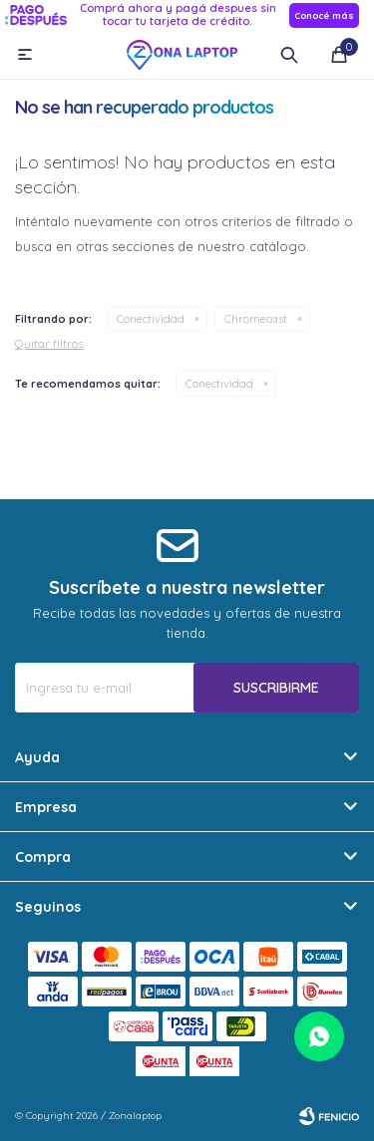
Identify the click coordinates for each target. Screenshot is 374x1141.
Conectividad (151, 319)
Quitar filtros (49, 343)
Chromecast (255, 319)
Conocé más (324, 15)
